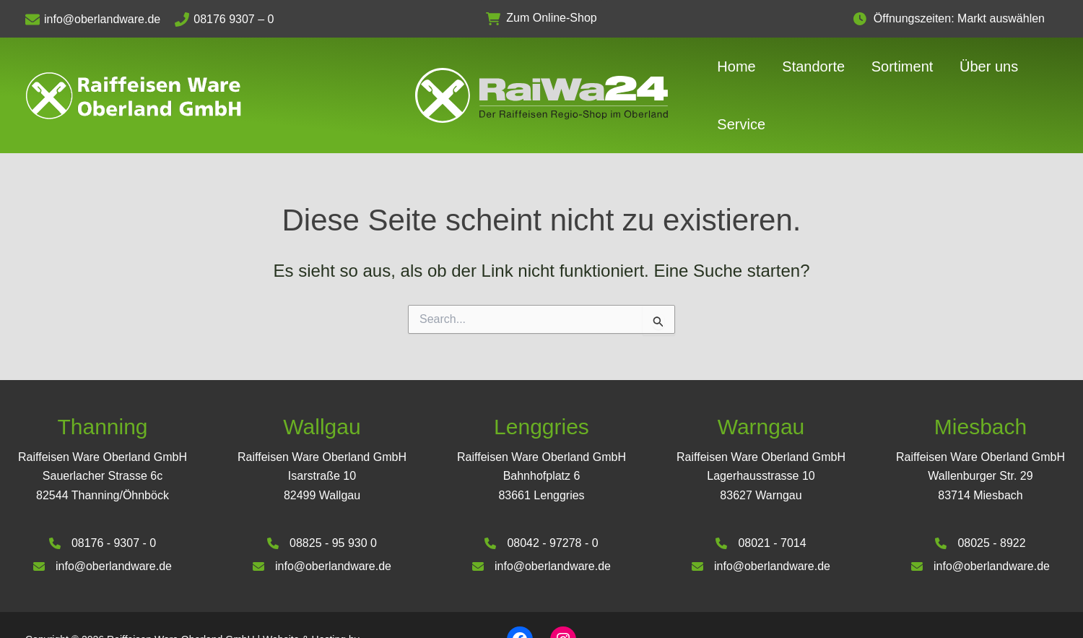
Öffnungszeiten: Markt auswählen (966, 18)
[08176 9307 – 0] (231, 19)
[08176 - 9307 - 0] (102, 499)
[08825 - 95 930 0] (322, 499)
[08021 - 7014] (761, 499)
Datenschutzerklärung (1009, 601)
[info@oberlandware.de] (100, 19)
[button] (541, 19)
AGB (935, 601)
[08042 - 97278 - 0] (541, 499)
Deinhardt (47, 612)
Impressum (885, 601)
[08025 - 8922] (980, 499)
